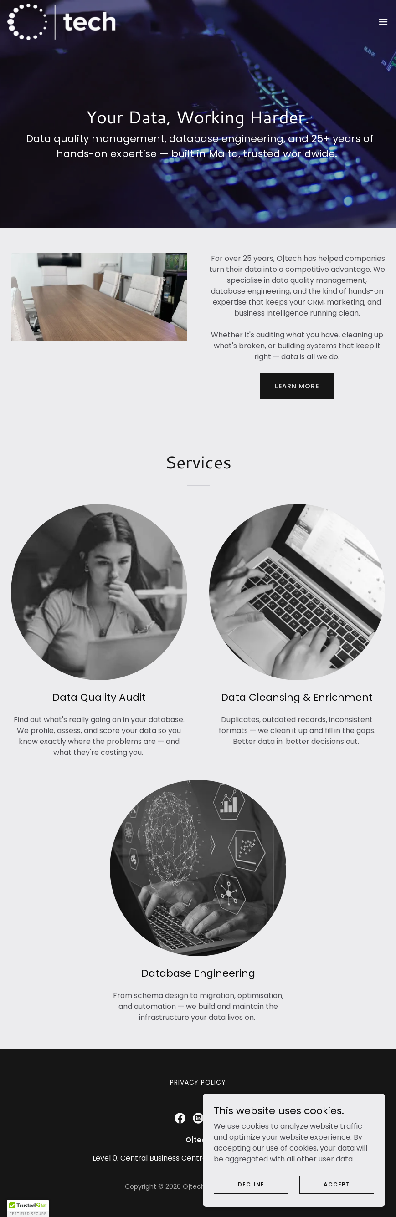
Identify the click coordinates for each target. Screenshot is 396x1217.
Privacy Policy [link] (198, 1082)
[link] (62, 22)
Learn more (297, 386)
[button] (383, 22)
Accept (337, 1184)
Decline (251, 1184)
